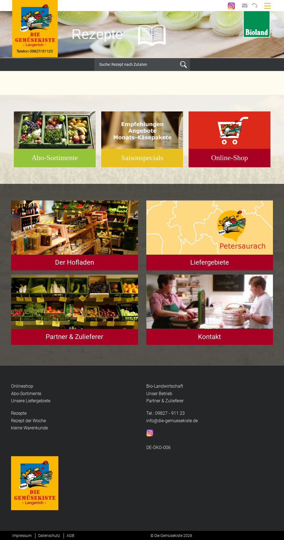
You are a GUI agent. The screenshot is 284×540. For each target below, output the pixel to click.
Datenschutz (49, 535)
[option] (142, 34)
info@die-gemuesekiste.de (172, 420)
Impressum (22, 535)
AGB (70, 535)
